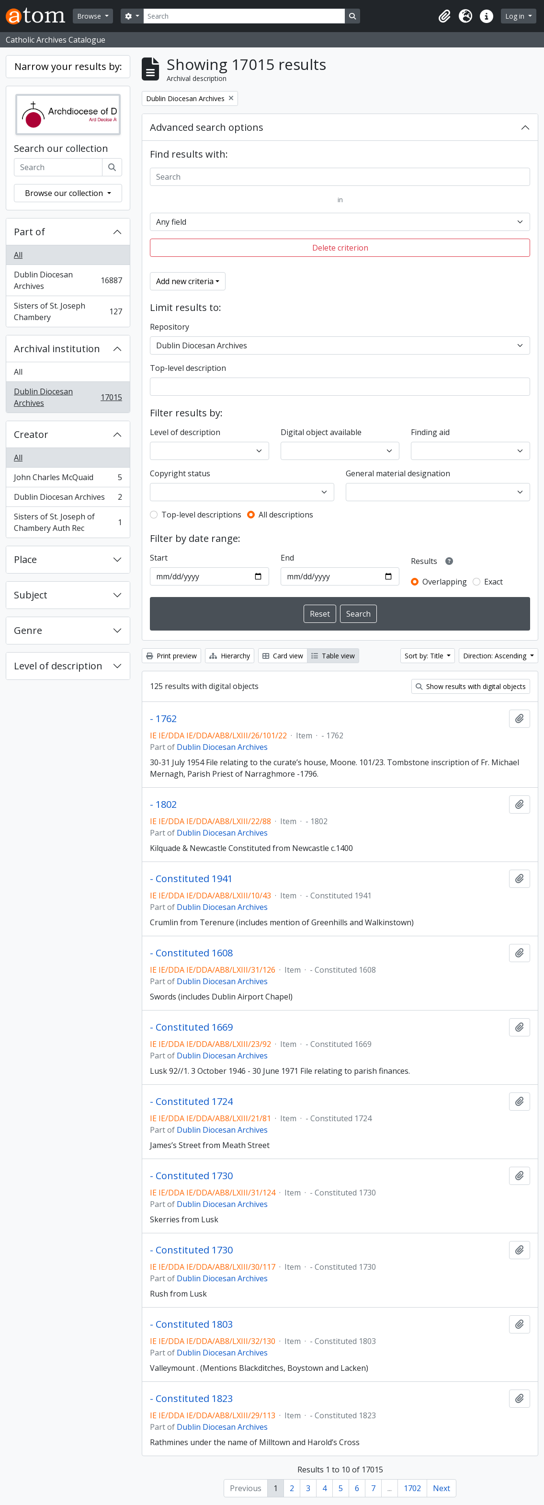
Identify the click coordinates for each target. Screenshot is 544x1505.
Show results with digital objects (471, 686)
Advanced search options (206, 127)
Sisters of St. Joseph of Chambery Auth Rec (67, 522)
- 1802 (163, 804)
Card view (282, 655)
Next (441, 1488)
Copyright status (180, 473)
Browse (90, 16)
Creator (31, 434)
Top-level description (188, 368)
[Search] (244, 16)
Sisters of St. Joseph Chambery (67, 311)
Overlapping (444, 581)
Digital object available (321, 432)
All (18, 255)
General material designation (398, 473)
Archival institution (57, 348)
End (287, 557)
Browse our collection (65, 193)
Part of (29, 231)
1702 (412, 1488)
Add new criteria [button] (185, 281)
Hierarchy (229, 655)
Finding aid (430, 432)
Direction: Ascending (495, 655)
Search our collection (61, 148)
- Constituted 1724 (191, 1101)
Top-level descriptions (201, 514)
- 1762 (163, 718)
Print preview (171, 655)
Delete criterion (340, 247)
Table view (333, 655)
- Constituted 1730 (191, 1176)
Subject (30, 594)
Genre (28, 630)
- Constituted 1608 (191, 953)
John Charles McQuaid (67, 479)
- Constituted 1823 (191, 1398)
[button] (444, 16)
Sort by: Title (425, 655)
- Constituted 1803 (191, 1324)
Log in (515, 16)
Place (25, 559)
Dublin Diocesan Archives (67, 280)
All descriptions (286, 514)
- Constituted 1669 (191, 1027)
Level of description (58, 665)
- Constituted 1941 (191, 879)
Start (159, 557)
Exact (493, 581)
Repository (169, 327)
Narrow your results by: (68, 66)
